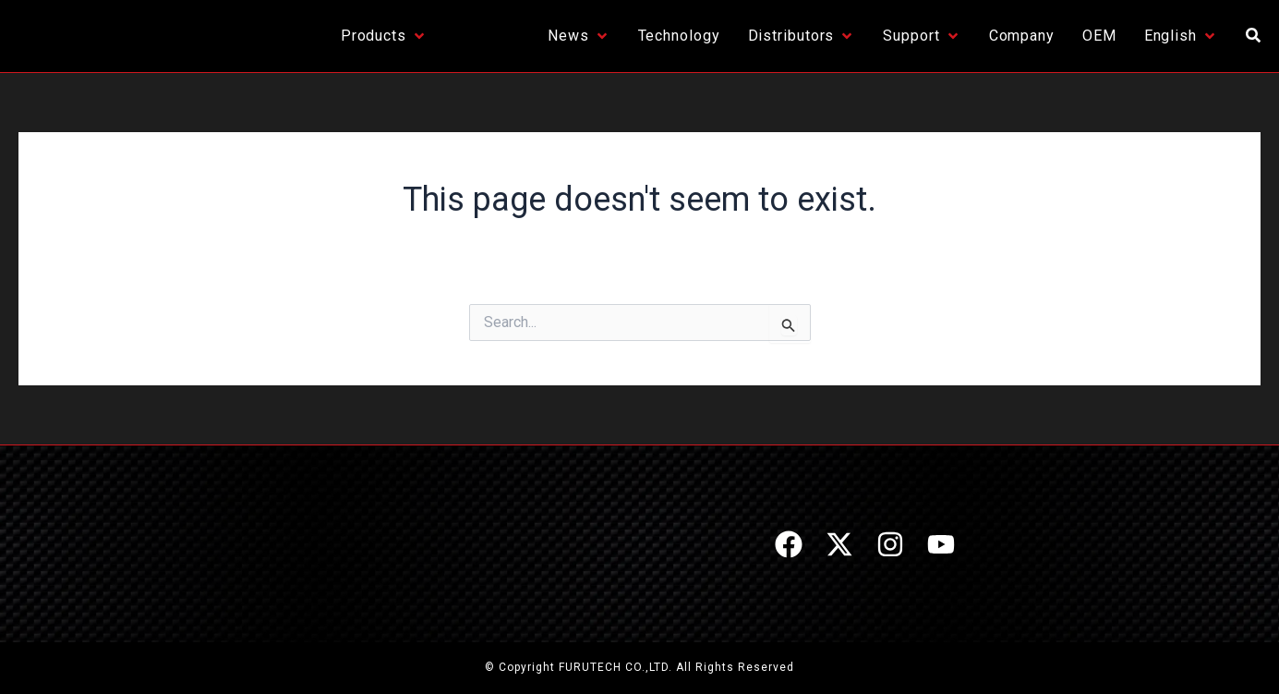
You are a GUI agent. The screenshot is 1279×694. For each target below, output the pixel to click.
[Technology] (679, 36)
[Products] (384, 36)
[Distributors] (802, 36)
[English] (1181, 36)
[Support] (921, 36)
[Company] (1021, 36)
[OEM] (1099, 36)
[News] (579, 36)
